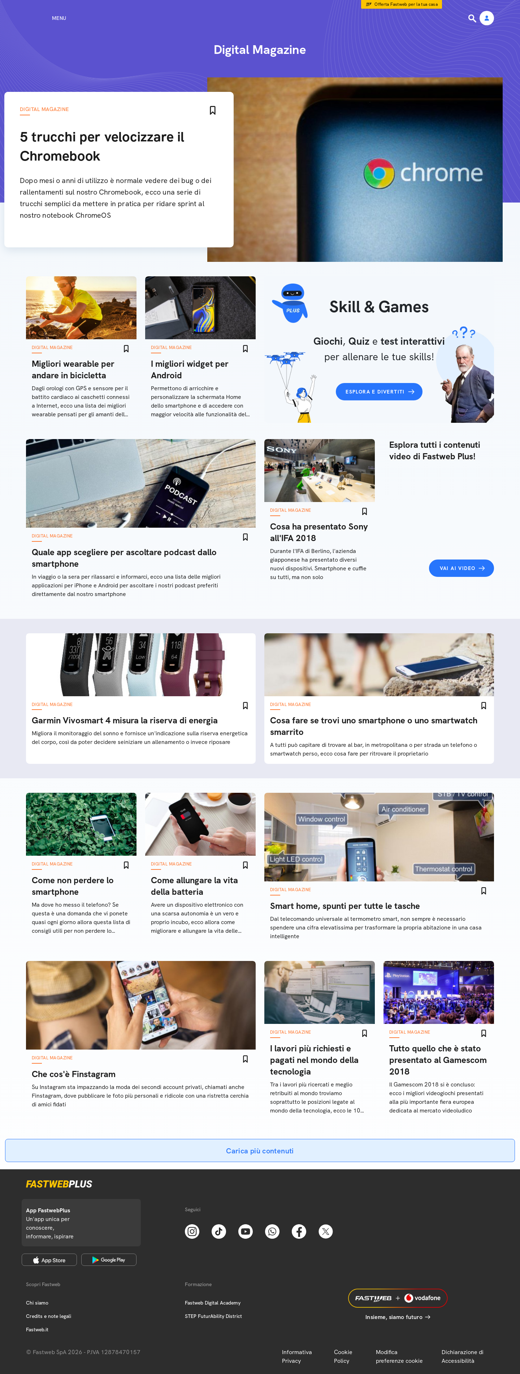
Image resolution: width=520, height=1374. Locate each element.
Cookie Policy (343, 1356)
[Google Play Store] (108, 1260)
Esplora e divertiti (375, 391)
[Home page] (260, 18)
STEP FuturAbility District (213, 1316)
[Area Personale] (487, 18)
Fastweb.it (37, 1329)
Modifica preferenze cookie (399, 1356)
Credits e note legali (48, 1316)
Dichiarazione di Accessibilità (463, 1356)
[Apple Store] (49, 1260)
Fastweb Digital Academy (212, 1302)
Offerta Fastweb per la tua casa (406, 4)
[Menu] (46, 18)
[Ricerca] (473, 18)
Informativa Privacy (297, 1356)
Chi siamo (37, 1302)
